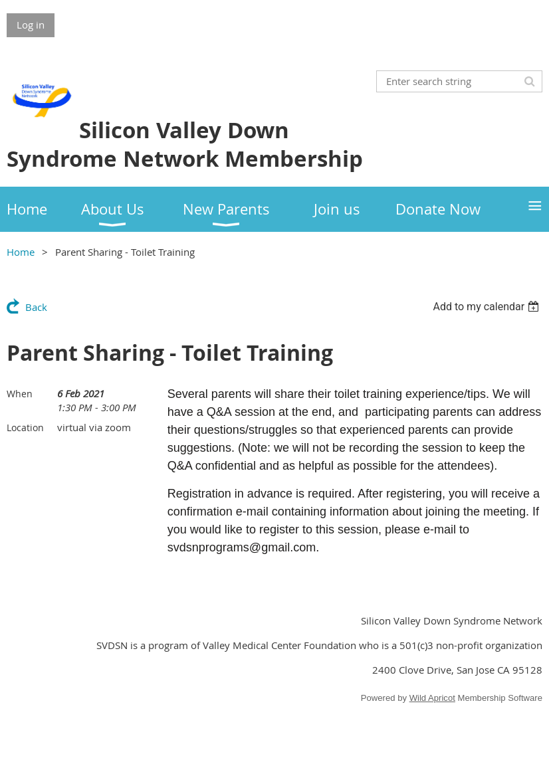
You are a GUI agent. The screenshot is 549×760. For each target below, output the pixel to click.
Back (36, 307)
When (20, 393)
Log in (31, 24)
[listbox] (487, 306)
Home (21, 251)
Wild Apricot (432, 698)
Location (25, 427)
